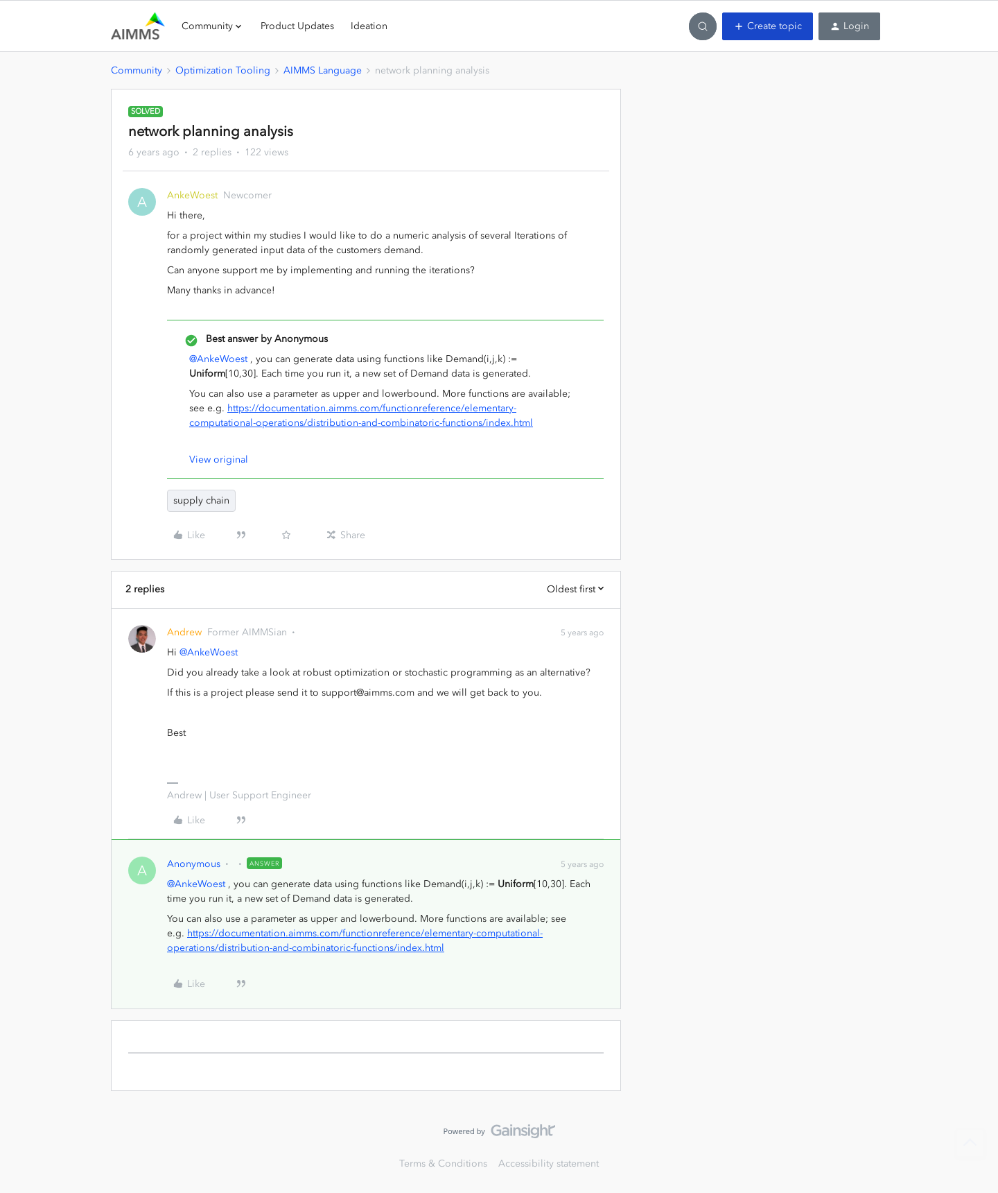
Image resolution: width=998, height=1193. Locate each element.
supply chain (201, 500)
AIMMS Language (322, 70)
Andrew (184, 632)
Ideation (369, 26)
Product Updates (297, 26)
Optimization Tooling (222, 70)
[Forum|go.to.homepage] (138, 26)
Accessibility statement (548, 1163)
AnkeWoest (192, 195)
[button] (767, 26)
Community (136, 70)
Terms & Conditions (443, 1163)
